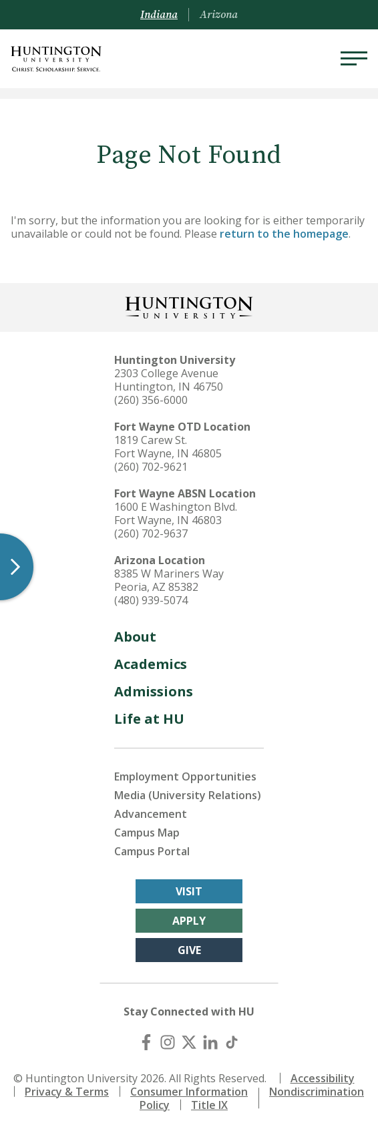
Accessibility (323, 1078)
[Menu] (354, 59)
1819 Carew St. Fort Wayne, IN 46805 (168, 447)
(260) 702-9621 (151, 466)
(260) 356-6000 (151, 400)
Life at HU (149, 719)
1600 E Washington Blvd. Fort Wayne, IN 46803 (175, 513)
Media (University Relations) (187, 795)
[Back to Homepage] (189, 306)
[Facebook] (146, 1042)
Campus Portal (152, 851)
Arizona (219, 14)
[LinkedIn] (210, 1042)
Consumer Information (189, 1091)
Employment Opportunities (185, 776)
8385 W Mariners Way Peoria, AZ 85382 (169, 580)
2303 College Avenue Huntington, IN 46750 (168, 380)
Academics (150, 664)
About (135, 637)
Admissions (153, 691)
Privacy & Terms (67, 1091)
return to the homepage (284, 233)
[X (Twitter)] (189, 1042)
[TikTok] (232, 1042)
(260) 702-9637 (151, 533)
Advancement (150, 814)
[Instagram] (168, 1042)
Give (189, 950)
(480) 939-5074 (151, 600)
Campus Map (147, 832)
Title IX (209, 1105)
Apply (189, 920)
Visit (189, 891)
